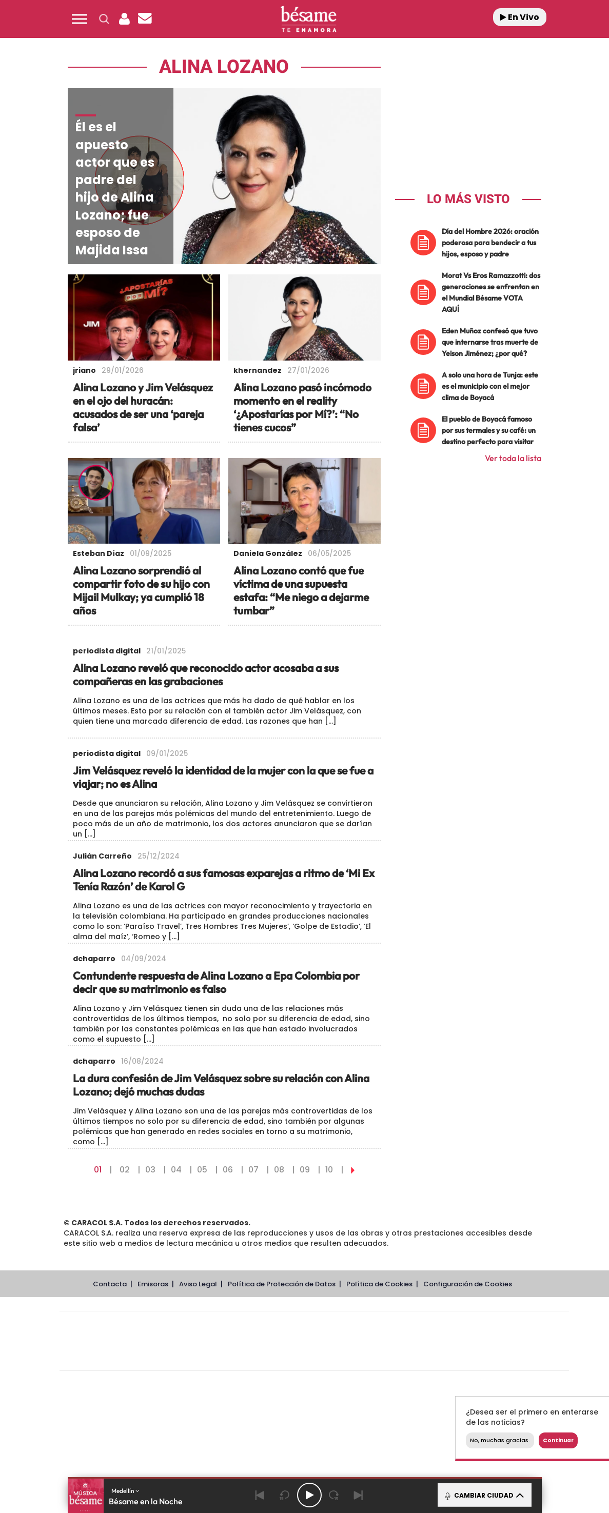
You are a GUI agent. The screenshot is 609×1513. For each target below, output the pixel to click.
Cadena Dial (375, 1341)
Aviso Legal (198, 1284)
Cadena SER (392, 1325)
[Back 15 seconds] (284, 1495)
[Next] (358, 1495)
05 (202, 1170)
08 (279, 1170)
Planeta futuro (450, 1341)
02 (125, 1170)
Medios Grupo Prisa (105, 1358)
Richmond (190, 1356)
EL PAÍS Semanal (413, 1341)
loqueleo (424, 1356)
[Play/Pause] (309, 1495)
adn (459, 1325)
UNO (267, 1341)
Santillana (294, 1325)
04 (176, 1170)
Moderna (241, 1356)
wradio (297, 1341)
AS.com (425, 1325)
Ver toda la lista (513, 458)
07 (253, 1170)
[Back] (260, 1495)
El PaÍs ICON (335, 1356)
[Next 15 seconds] (334, 1495)
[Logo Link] (308, 19)
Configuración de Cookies (467, 1284)
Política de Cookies (379, 1284)
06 (228, 1170)
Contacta (110, 1284)
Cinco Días (336, 1341)
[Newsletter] (145, 19)
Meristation (473, 1356)
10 (329, 1170)
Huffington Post (210, 1341)
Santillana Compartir (348, 1325)
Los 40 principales (246, 1325)
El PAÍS (197, 1325)
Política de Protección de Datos (282, 1284)
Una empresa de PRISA (106, 1333)
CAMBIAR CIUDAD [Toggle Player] (483, 1495)
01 (98, 1170)
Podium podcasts (291, 1356)
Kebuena (487, 1341)
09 (305, 1170)
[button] (79, 19)
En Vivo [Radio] (519, 17)
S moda (378, 1356)
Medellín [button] (125, 1491)
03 (150, 1170)
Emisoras (152, 1284)
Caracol (497, 1325)
